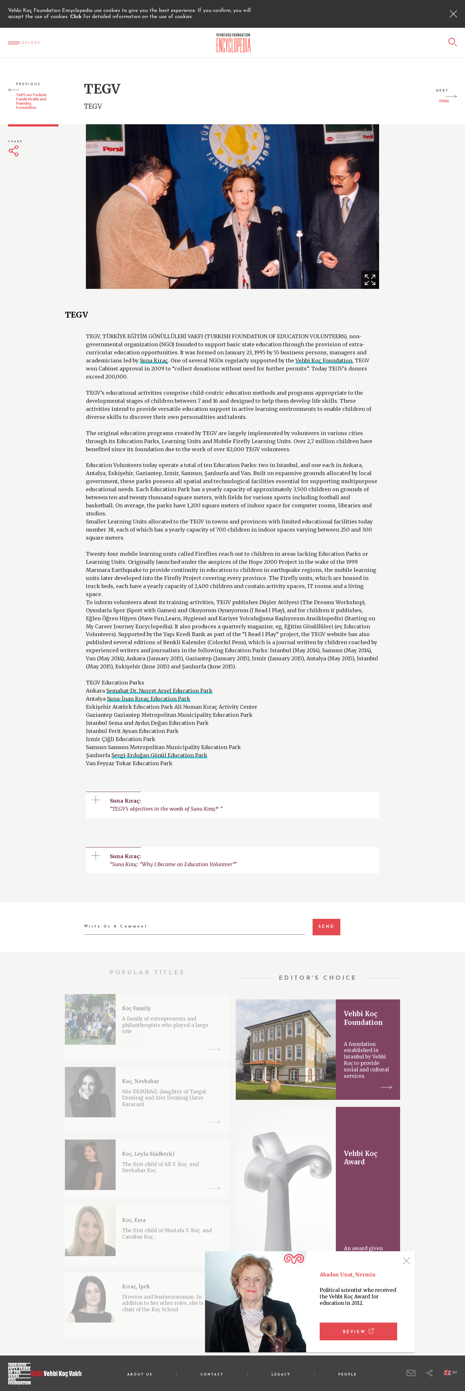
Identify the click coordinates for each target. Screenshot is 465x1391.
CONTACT (212, 1374)
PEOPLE (347, 1374)
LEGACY (281, 1374)
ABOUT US (140, 1374)
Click (76, 16)
